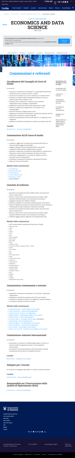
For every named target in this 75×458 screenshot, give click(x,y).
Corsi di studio (15, 14)
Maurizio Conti (11, 129)
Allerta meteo (5, 4)
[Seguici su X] (57, 1)
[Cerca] (73, 8)
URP (4, 425)
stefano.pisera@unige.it (26, 317)
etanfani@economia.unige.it (27, 327)
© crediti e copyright (17, 454)
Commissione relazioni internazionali (60, 108)
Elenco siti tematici (7, 422)
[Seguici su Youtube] (59, 1)
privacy (44, 454)
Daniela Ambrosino (15, 309)
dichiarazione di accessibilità (55, 454)
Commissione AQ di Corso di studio (61, 89)
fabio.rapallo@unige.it (25, 321)
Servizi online (5, 1)
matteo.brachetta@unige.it (29, 311)
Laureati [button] (39, 53)
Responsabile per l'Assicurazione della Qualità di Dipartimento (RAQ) (61, 123)
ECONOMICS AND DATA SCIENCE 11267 (30, 14)
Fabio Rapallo (13, 321)
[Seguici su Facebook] (63, 1)
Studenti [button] (22, 53)
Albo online (6, 418)
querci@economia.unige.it (29, 319)
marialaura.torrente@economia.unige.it (35, 329)
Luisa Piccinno (11, 390)
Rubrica (30, 1)
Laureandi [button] (31, 53)
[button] (16, 8)
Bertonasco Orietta (15, 177)
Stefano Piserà (13, 317)
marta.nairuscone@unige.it (30, 325)
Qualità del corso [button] (62, 53)
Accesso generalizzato (8, 416)
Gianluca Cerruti (14, 313)
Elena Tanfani (13, 327)
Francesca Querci (14, 319)
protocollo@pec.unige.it (50, 444)
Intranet (26, 1)
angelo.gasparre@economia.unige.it (31, 315)
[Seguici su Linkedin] (55, 1)
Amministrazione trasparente (10, 414)
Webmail (21, 1)
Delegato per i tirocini (60, 115)
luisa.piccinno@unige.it (24, 390)
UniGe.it (6, 14)
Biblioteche (16, 1)
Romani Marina (13, 173)
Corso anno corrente (64, 41)
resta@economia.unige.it (23, 359)
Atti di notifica (6, 420)
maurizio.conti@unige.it (24, 129)
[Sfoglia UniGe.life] (49, 3)
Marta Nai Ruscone (15, 325)
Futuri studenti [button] (11, 53)
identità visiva (28, 454)
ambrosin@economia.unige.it (31, 309)
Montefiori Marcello (15, 171)
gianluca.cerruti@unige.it (27, 313)
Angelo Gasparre (14, 315)
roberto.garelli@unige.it (24, 377)
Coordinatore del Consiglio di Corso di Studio (61, 82)
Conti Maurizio (13, 169)
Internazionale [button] (49, 53)
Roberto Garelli (11, 377)
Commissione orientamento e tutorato (60, 101)
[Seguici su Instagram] (61, 1)
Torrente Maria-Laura (15, 175)
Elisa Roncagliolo (14, 323)
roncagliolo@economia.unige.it (30, 323)
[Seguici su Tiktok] (65, 1)
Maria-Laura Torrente (15, 329)
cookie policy (37, 454)
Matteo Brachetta (14, 311)
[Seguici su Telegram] (67, 1)
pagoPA (5, 427)
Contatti (34, 1)
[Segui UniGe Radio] (55, 3)
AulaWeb (11, 1)
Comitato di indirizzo (59, 95)
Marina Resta (11, 359)
